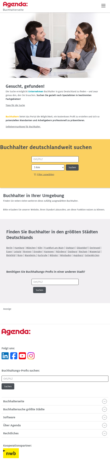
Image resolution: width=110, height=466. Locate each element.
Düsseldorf (82, 247)
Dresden (37, 251)
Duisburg (72, 251)
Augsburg (78, 255)
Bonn (20, 255)
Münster (54, 255)
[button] (103, 5)
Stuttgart (70, 247)
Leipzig (17, 251)
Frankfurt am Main (54, 247)
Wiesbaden (65, 255)
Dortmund (95, 247)
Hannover (49, 251)
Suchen (72, 167)
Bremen (27, 251)
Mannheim (30, 255)
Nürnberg (61, 251)
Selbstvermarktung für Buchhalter (23, 126)
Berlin (9, 247)
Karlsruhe (43, 255)
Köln (40, 247)
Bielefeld (10, 255)
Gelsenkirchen (92, 255)
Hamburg (19, 247)
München (31, 247)
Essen (9, 251)
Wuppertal (94, 251)
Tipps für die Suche (15, 105)
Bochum (83, 251)
